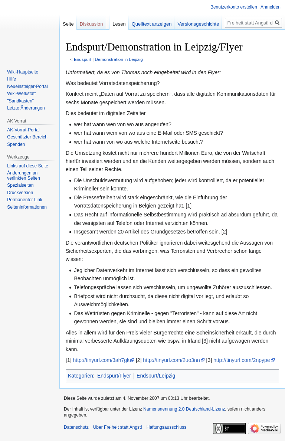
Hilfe (11, 79)
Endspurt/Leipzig (156, 376)
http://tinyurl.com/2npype (241, 360)
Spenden (16, 144)
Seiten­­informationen (27, 207)
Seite (68, 24)
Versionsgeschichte (198, 24)
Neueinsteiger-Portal (27, 86)
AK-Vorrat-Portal (23, 130)
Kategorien (80, 376)
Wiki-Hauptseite (22, 72)
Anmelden (271, 7)
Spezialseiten (20, 185)
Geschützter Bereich (27, 137)
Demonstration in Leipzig (119, 59)
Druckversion (20, 192)
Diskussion (91, 24)
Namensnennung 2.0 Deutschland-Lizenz (184, 409)
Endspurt (82, 59)
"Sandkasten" (20, 101)
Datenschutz (76, 427)
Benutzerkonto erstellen (233, 7)
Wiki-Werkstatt (21, 93)
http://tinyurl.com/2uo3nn (171, 360)
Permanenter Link (24, 199)
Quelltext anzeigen (152, 24)
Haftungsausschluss (166, 427)
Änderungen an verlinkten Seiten (23, 175)
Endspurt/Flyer (114, 376)
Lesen (118, 24)
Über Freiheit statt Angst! (117, 427)
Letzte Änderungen (26, 108)
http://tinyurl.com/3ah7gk (101, 360)
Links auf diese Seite (27, 166)
